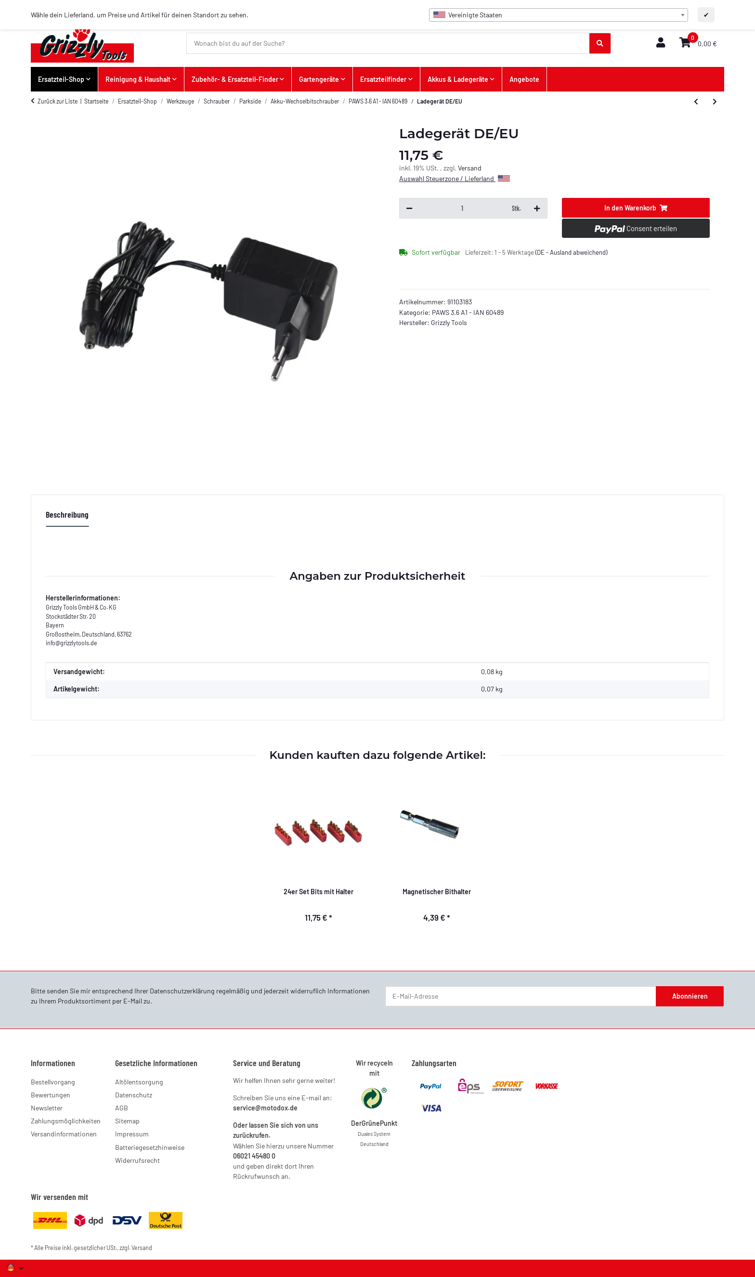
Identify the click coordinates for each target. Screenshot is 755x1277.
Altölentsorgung (139, 1082)
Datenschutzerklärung (182, 991)
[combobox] (558, 15)
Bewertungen (50, 1095)
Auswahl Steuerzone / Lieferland (454, 178)
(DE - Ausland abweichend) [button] (571, 252)
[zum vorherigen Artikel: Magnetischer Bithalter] (696, 101)
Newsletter (47, 1108)
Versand (470, 168)
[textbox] (559, 15)
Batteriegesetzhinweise (149, 1147)
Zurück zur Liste (58, 101)
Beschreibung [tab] (67, 514)
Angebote (524, 79)
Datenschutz (133, 1095)
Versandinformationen (64, 1134)
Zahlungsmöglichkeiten (66, 1121)
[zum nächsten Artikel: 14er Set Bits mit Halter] (714, 101)
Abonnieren (690, 996)
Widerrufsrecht (137, 1160)
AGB (121, 1108)
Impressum (132, 1134)
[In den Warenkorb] (636, 208)
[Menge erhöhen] (537, 208)
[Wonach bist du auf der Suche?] (388, 43)
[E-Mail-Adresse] (520, 996)
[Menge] (462, 208)
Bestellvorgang (53, 1082)
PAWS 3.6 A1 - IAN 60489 (468, 312)
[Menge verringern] (409, 208)
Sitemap (127, 1121)
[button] (660, 43)
